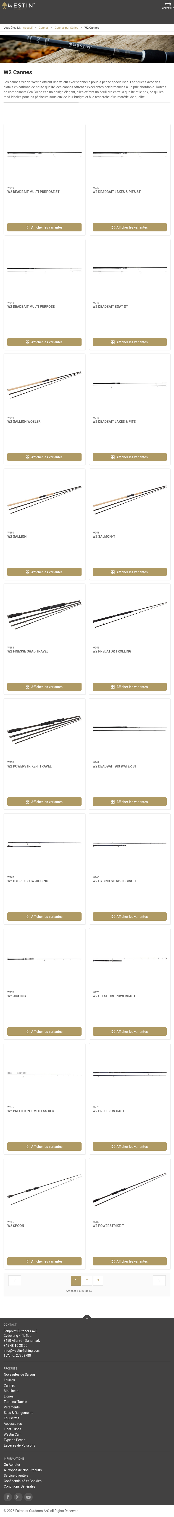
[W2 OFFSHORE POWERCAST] (130, 959)
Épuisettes (11, 1418)
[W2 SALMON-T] (130, 500)
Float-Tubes (12, 1429)
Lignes (9, 1396)
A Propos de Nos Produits (23, 1470)
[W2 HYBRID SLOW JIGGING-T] (130, 845)
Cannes (44, 27)
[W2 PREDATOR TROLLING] (130, 615)
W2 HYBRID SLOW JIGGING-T (115, 881)
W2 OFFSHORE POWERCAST (114, 996)
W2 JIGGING (16, 996)
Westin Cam (13, 1434)
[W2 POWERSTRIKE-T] (130, 1189)
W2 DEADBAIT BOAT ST (110, 306)
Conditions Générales (19, 1486)
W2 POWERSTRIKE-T (108, 1226)
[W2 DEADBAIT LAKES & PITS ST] (130, 155)
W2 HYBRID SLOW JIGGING (27, 881)
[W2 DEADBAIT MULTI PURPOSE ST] (44, 155)
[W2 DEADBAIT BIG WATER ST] (130, 730)
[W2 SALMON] (44, 500)
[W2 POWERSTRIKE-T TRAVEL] (44, 730)
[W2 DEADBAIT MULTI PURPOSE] (44, 270)
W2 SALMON (17, 536)
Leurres (9, 1380)
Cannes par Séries (66, 27)
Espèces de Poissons (19, 1445)
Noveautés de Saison (19, 1374)
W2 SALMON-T (104, 536)
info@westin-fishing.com (22, 1350)
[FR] (18, 6)
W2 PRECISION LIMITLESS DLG (30, 1111)
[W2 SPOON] (44, 1189)
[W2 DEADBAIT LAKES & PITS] (130, 385)
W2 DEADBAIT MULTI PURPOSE (31, 306)
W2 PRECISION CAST (108, 1111)
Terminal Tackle (15, 1402)
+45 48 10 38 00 (15, 1345)
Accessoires (13, 1423)
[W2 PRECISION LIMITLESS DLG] (44, 1074)
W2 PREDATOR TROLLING (112, 651)
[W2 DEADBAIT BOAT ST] (130, 270)
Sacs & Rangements (18, 1413)
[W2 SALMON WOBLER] (44, 385)
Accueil (27, 27)
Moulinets (11, 1391)
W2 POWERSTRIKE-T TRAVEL (29, 766)
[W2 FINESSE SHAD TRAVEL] (44, 615)
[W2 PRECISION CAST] (130, 1074)
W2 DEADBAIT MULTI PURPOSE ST (33, 192)
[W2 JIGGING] (44, 959)
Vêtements (12, 1407)
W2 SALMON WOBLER (24, 421)
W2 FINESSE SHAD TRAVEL (27, 651)
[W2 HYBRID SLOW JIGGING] (44, 845)
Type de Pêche (14, 1440)
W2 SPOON (15, 1226)
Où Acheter (12, 1464)
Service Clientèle (16, 1475)
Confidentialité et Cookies (22, 1481)
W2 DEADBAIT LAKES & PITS (114, 421)
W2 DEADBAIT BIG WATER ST (115, 766)
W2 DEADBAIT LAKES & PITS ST (117, 192)
